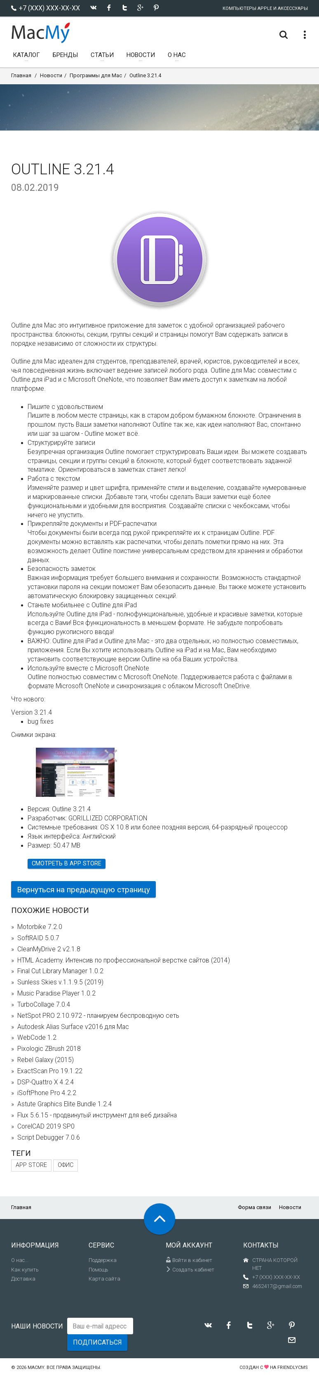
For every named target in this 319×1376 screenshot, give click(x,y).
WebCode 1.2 (36, 1037)
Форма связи (254, 1207)
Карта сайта (104, 1279)
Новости (51, 75)
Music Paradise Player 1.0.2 (56, 993)
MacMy (36, 1367)
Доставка (23, 1279)
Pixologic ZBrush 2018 (49, 1049)
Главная (21, 75)
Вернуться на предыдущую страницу (83, 889)
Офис (65, 1165)
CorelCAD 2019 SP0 (46, 1126)
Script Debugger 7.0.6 (48, 1137)
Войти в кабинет (189, 1260)
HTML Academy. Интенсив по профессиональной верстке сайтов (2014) (123, 960)
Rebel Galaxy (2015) (45, 1060)
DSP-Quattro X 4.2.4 (45, 1082)
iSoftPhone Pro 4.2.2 (46, 1093)
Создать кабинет (190, 1270)
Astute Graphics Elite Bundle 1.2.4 (64, 1104)
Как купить (25, 1270)
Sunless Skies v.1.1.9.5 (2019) (60, 982)
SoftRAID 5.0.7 (38, 938)
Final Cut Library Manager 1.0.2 (60, 971)
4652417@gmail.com (277, 1286)
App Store (31, 1165)
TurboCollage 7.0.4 (43, 1004)
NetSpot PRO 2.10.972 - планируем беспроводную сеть (98, 1016)
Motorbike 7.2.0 (39, 927)
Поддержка (103, 1260)
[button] (111, 756)
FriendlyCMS (292, 1367)
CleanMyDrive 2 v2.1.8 (48, 949)
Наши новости (37, 1326)
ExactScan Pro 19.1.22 (49, 1071)
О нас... (19, 1260)
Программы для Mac (96, 75)
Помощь (98, 1270)
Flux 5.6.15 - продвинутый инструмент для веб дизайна (97, 1115)
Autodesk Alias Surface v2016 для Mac (73, 1027)
